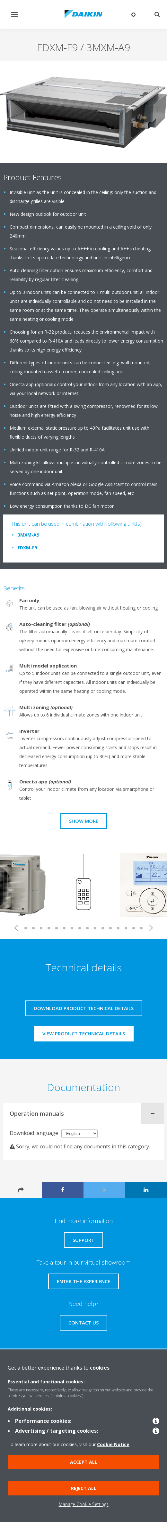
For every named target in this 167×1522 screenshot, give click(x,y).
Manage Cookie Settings (84, 1504)
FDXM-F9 (27, 548)
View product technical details (83, 1033)
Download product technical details (84, 1008)
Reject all (83, 1488)
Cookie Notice (113, 1444)
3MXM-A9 (28, 535)
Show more (83, 821)
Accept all (83, 1462)
